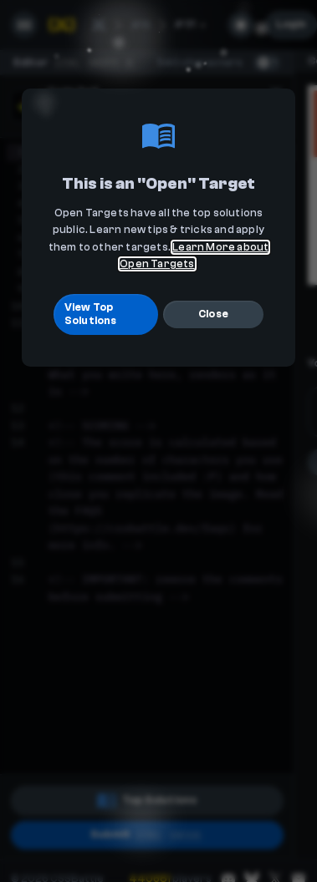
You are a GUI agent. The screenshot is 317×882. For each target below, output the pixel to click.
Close (213, 314)
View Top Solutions (90, 314)
